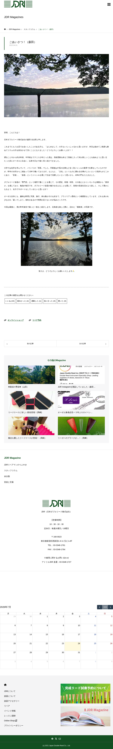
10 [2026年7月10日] (79, 625)
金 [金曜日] (73, 613)
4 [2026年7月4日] (95, 616)
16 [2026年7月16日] (63, 634)
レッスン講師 (10, 716)
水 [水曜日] (40, 613)
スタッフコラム (10, 470)
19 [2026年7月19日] (111, 634)
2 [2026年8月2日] (111, 652)
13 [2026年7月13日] (15, 634)
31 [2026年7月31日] (79, 652)
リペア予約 (36, 320)
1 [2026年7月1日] (47, 616)
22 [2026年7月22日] (47, 643)
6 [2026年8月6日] (63, 661)
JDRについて (9, 691)
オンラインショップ (16, 320)
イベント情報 (10, 711)
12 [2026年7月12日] (111, 625)
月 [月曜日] (8, 613)
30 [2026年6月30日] (31, 616)
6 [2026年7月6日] (15, 625)
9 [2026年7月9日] (63, 625)
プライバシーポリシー (13, 725)
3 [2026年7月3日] (79, 616)
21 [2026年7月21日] (31, 643)
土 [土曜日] (89, 613)
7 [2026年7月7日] (31, 625)
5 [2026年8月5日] (47, 661)
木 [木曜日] (56, 613)
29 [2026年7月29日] (47, 652)
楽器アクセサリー (11, 701)
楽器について (10, 696)
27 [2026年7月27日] (15, 652)
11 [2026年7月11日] (95, 625)
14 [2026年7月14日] (31, 634)
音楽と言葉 (9, 482)
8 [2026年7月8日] (47, 625)
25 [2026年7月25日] (95, 643)
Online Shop (10, 721)
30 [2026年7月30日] (63, 652)
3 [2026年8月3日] (15, 661)
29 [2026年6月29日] (15, 616)
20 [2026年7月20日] (15, 643)
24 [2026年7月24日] (79, 643)
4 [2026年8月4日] (31, 661)
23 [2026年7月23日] (63, 643)
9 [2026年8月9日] (111, 661)
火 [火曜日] (24, 613)
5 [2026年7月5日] (111, 616)
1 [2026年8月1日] (95, 652)
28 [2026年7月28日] (31, 652)
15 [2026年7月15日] (47, 634)
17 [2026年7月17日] (79, 634)
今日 (105, 607)
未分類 (7, 476)
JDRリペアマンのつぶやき (15, 465)
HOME (5, 685)
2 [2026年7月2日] (63, 616)
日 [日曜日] (105, 613)
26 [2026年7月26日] (111, 643)
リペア (7, 706)
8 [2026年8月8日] (95, 661)
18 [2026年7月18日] (95, 634)
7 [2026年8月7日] (79, 661)
